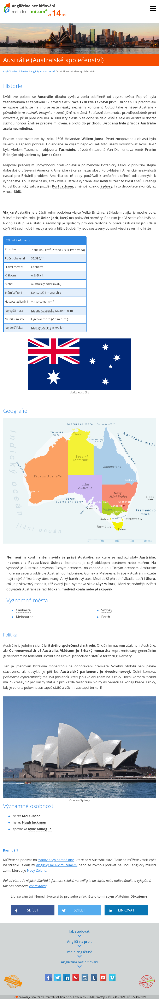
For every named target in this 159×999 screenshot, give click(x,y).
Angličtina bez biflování (15, 71)
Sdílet (27, 910)
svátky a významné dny (56, 860)
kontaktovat (37, 886)
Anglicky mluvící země (42, 71)
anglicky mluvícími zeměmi (56, 865)
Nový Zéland (36, 870)
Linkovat (122, 910)
